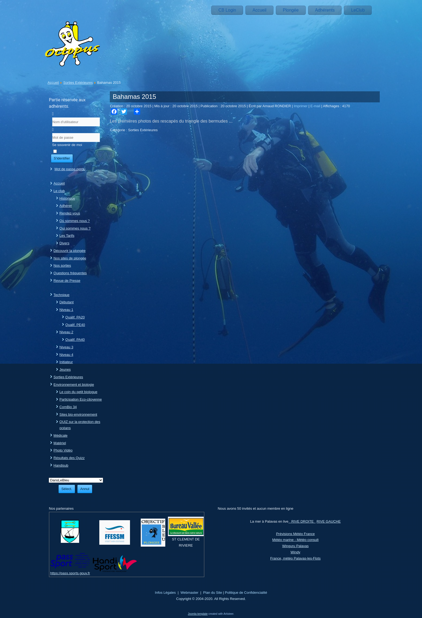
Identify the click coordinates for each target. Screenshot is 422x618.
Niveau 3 (66, 347)
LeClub (358, 10)
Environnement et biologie (74, 385)
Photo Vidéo (63, 450)
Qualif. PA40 (75, 340)
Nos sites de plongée (70, 258)
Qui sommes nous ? (75, 228)
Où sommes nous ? (74, 221)
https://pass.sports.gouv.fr (70, 573)
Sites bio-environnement (78, 414)
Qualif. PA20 (75, 317)
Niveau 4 (66, 355)
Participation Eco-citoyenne (80, 399)
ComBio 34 (68, 407)
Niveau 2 (66, 332)
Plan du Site (212, 593)
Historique (67, 198)
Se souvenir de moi (67, 145)
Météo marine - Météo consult (295, 540)
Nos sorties (62, 265)
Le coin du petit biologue (78, 392)
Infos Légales (165, 593)
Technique (61, 295)
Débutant (66, 302)
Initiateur (66, 362)
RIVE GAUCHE (328, 521)
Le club (59, 191)
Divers (64, 243)
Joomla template (198, 613)
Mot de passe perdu (69, 169)
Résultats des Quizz (69, 458)
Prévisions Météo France (295, 534)
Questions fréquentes (70, 273)
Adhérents (325, 10)
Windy (295, 552)
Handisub (61, 465)
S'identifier (62, 158)
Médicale (61, 435)
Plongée (291, 10)
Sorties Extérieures (78, 83)
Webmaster (189, 593)
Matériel (60, 443)
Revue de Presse (67, 281)
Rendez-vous (69, 213)
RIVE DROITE (302, 521)
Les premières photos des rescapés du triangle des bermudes (169, 121)
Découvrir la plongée (70, 251)
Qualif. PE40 (75, 325)
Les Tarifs (66, 236)
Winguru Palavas (295, 546)
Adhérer (65, 206)
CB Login (227, 10)
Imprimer (301, 106)
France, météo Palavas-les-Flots (295, 558)
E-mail (315, 106)
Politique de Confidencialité (246, 593)
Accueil (259, 10)
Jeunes (65, 369)
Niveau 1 (66, 310)
